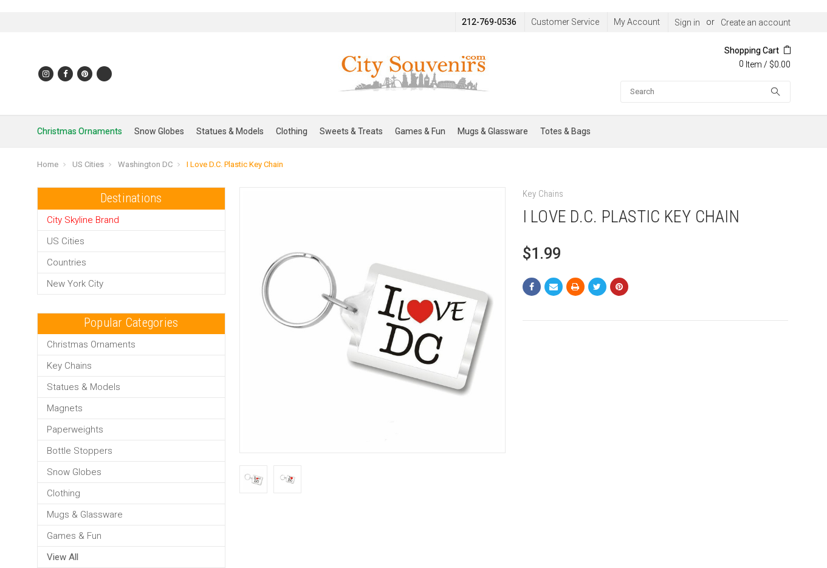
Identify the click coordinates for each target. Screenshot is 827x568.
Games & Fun (420, 131)
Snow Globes (159, 131)
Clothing (291, 131)
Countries (66, 262)
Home (47, 164)
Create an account (756, 22)
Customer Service (565, 22)
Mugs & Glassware (493, 131)
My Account (637, 22)
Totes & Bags (565, 131)
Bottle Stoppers (79, 450)
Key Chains (69, 365)
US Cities (88, 164)
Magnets (65, 408)
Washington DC (145, 164)
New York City (75, 283)
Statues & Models (230, 131)
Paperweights (75, 429)
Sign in (687, 22)
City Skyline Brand (83, 219)
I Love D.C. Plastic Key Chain (235, 164)
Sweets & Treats (351, 131)
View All (62, 557)
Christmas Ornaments (79, 131)
